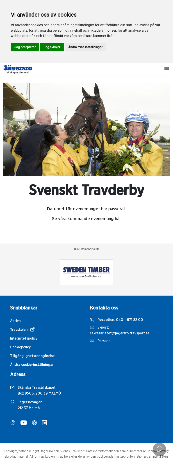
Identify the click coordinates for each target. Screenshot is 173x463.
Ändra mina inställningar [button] (85, 47)
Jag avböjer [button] (52, 47)
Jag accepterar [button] (25, 47)
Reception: (116, 320)
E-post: (119, 330)
